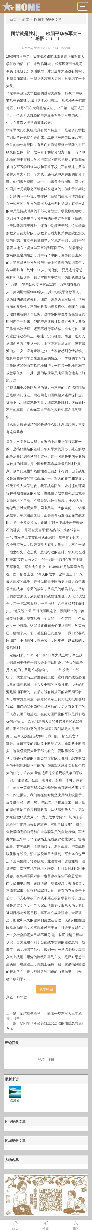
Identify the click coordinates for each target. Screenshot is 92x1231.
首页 (13, 20)
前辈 (25, 20)
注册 (50, 1059)
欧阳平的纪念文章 (48, 20)
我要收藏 (46, 989)
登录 (41, 1059)
